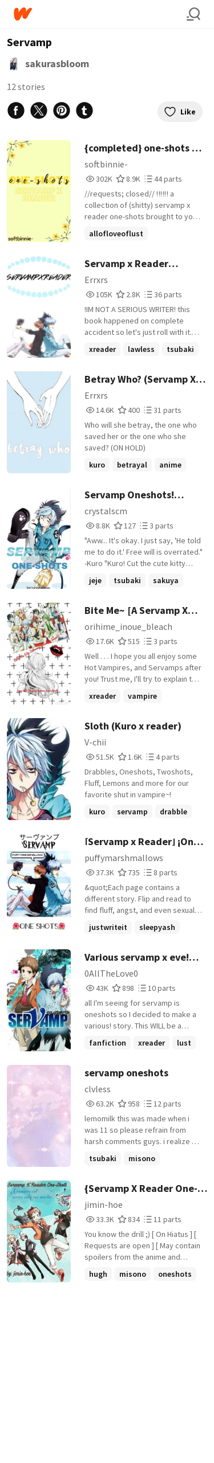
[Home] (100, 14)
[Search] (193, 14)
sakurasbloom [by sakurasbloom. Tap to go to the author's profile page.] (57, 63)
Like (180, 111)
